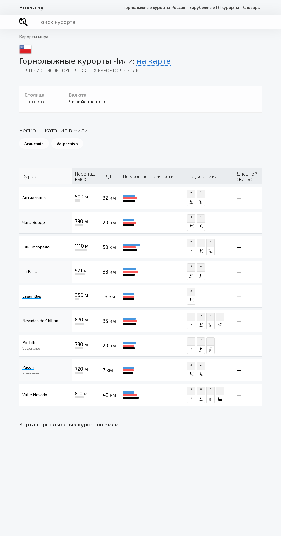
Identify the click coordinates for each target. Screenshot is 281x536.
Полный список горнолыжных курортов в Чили (79, 70)
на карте (153, 60)
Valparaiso (67, 143)
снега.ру (31, 7)
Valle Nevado (34, 394)
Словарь (251, 7)
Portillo (29, 342)
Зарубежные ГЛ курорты (214, 7)
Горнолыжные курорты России (154, 7)
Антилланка (34, 197)
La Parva (30, 271)
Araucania (34, 143)
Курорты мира (33, 36)
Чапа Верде (33, 222)
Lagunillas (31, 296)
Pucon (28, 367)
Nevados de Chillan (40, 320)
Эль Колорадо (36, 246)
